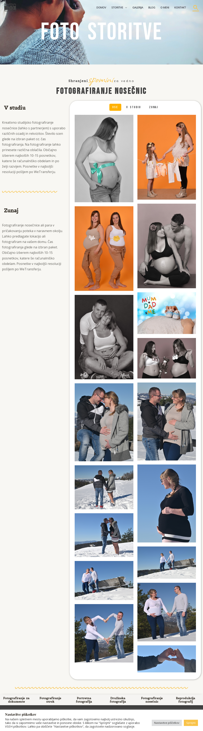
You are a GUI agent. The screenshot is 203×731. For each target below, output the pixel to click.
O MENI (164, 7)
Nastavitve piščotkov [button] (166, 723)
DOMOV (101, 7)
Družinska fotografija (118, 699)
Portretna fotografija (84, 699)
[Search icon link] (196, 7)
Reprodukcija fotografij (185, 699)
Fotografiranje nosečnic (151, 699)
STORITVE (117, 7)
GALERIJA (137, 7)
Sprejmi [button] (191, 723)
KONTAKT (180, 7)
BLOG (151, 7)
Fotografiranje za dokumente (16, 699)
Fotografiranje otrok (50, 699)
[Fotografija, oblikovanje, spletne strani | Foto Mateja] (10, 7)
